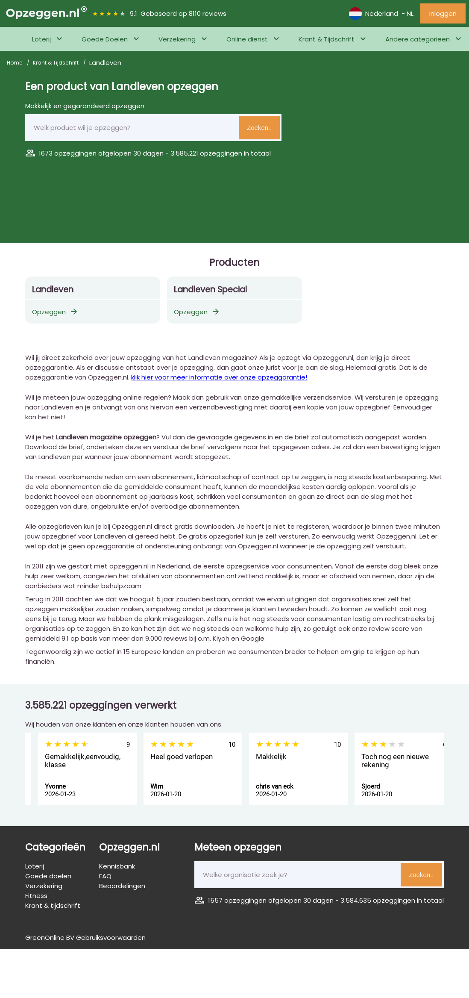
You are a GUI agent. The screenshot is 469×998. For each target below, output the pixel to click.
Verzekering (177, 39)
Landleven (52, 289)
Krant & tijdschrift (52, 905)
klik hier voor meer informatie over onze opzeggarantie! (219, 377)
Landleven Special (210, 289)
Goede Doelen (105, 39)
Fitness (36, 895)
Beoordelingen (122, 885)
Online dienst (247, 39)
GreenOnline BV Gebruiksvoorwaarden (85, 937)
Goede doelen (48, 875)
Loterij (41, 39)
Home (15, 62)
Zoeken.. (259, 127)
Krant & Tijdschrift (327, 39)
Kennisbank (117, 866)
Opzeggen (55, 312)
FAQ (105, 875)
